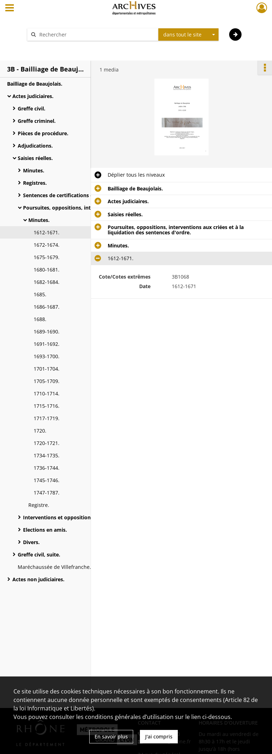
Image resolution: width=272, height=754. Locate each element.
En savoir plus (111, 736)
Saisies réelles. (35, 158)
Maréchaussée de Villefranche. (54, 567)
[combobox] (188, 34)
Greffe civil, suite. (39, 554)
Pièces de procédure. (43, 133)
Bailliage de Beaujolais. (34, 83)
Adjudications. (35, 145)
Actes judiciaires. (32, 96)
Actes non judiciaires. (38, 579)
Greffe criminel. (37, 121)
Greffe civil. (31, 108)
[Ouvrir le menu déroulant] (9, 8)
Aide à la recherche (54, 47)
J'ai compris (158, 736)
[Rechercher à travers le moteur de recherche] (96, 34)
